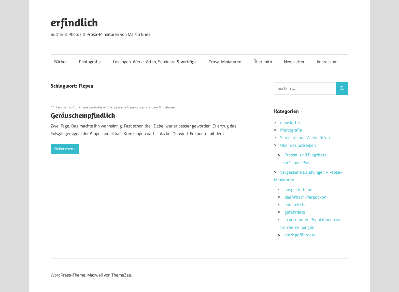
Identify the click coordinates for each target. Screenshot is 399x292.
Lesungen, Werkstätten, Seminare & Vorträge (155, 61)
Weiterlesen (63, 149)
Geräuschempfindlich (83, 115)
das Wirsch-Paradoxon (305, 197)
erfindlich (74, 22)
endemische (295, 204)
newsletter (290, 122)
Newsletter (294, 61)
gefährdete (294, 212)
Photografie (90, 61)
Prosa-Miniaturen (225, 61)
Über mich (262, 61)
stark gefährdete (300, 235)
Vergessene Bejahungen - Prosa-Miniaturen (142, 107)
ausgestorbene (94, 107)
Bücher (60, 61)
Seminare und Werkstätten (305, 137)
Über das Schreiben (298, 145)
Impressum (327, 61)
